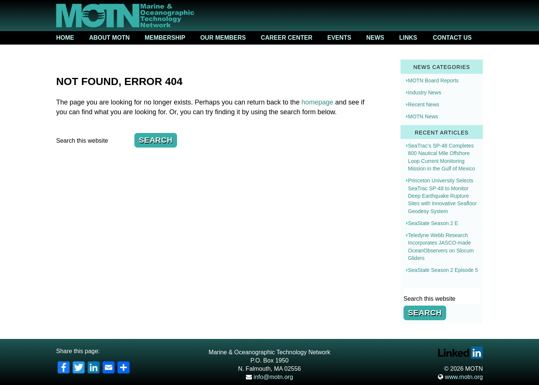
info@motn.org (269, 377)
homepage (317, 102)
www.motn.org (460, 377)
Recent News (423, 104)
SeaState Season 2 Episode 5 (443, 270)
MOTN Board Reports (433, 81)
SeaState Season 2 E (433, 223)
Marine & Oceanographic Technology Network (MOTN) (269, 15)
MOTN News (423, 116)
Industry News (424, 93)
